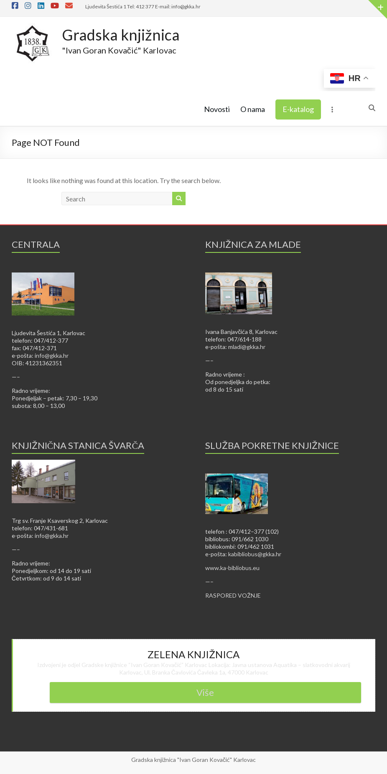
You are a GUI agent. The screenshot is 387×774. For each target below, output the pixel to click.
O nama (252, 109)
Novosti (217, 109)
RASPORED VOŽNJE (233, 595)
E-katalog (298, 109)
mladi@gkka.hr (246, 346)
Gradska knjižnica (121, 34)
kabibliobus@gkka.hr (254, 554)
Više (205, 692)
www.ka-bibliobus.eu (232, 567)
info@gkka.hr (52, 355)
